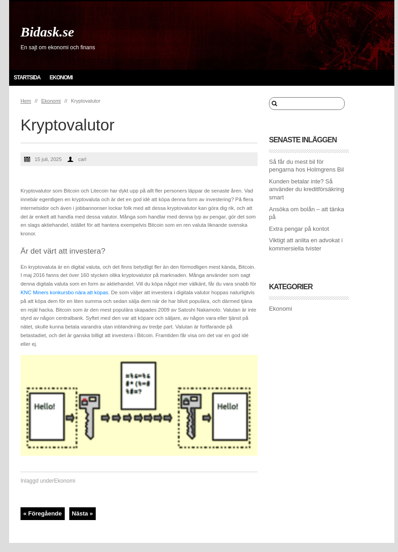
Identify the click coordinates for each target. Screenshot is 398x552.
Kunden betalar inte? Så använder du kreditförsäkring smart (306, 189)
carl (82, 159)
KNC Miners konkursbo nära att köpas (64, 292)
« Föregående (42, 513)
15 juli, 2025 (48, 159)
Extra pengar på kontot (299, 228)
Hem (26, 101)
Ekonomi (61, 77)
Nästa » (82, 513)
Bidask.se (47, 31)
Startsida (27, 77)
